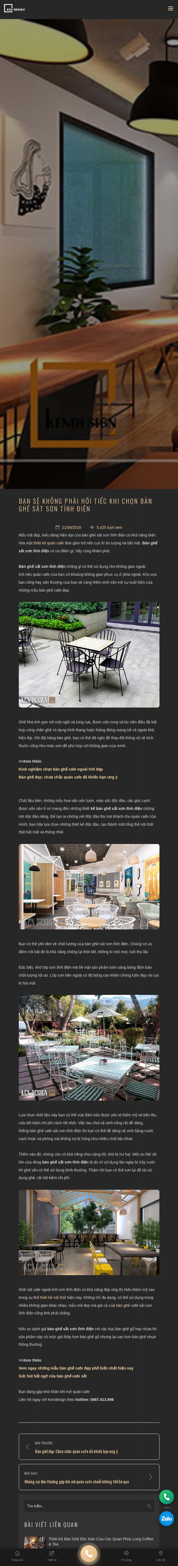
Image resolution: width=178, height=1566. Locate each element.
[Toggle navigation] (170, 9)
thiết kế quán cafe (48, 543)
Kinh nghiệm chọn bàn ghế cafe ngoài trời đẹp (61, 769)
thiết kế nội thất (53, 1297)
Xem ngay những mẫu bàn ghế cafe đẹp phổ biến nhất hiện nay (76, 1368)
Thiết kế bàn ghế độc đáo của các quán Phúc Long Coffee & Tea (101, 1542)
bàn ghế (123, 1305)
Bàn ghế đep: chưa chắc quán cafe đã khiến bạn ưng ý (68, 777)
